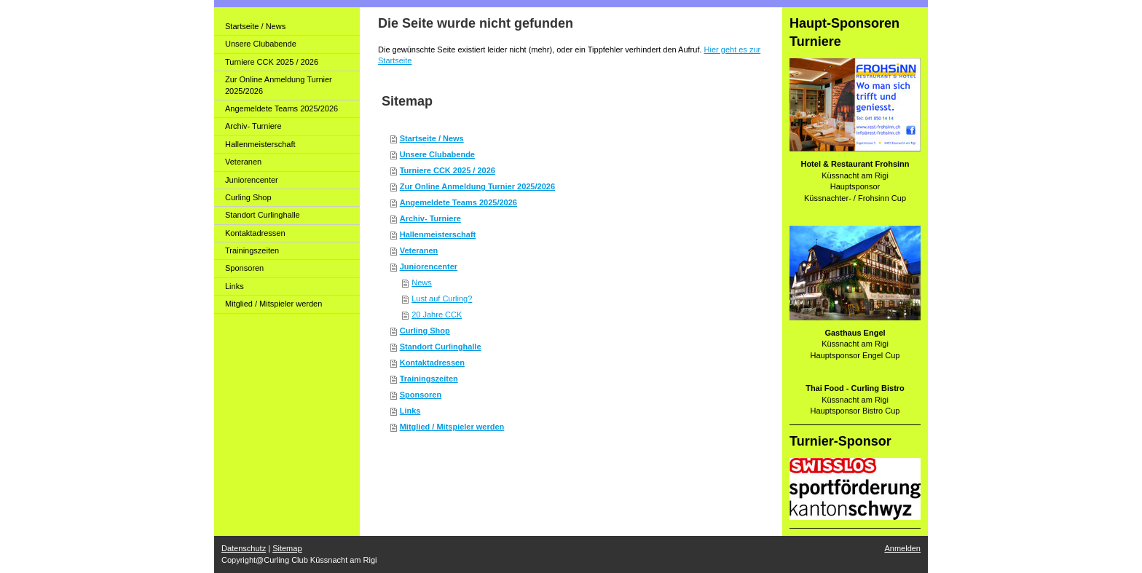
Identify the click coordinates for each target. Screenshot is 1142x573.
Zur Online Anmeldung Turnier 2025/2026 (477, 186)
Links (410, 410)
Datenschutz (243, 548)
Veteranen (419, 250)
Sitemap (287, 548)
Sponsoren (420, 394)
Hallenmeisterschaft (438, 234)
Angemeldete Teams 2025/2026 (458, 202)
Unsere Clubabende (437, 154)
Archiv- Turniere (430, 218)
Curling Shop (425, 330)
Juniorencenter (428, 266)
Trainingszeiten (429, 378)
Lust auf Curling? (441, 298)
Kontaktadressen (432, 362)
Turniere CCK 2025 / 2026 (447, 170)
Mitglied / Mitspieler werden (452, 426)
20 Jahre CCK (436, 314)
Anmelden (902, 548)
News (421, 282)
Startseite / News (432, 138)
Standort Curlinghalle (440, 346)
